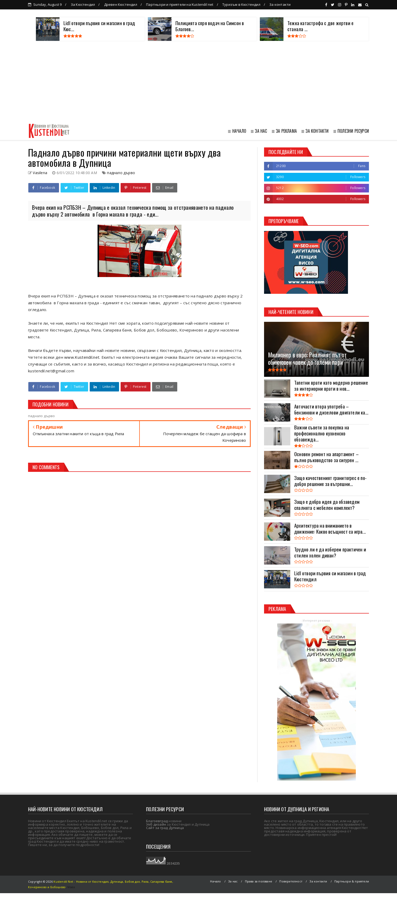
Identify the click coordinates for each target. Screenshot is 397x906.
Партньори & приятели (351, 881)
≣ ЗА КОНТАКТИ (315, 131)
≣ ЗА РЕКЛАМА (284, 131)
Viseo (71, 887)
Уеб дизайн (156, 824)
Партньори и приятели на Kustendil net (179, 4)
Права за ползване (258, 881)
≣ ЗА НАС (258, 131)
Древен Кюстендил (120, 4)
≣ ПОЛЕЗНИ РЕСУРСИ (351, 131)
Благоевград (157, 821)
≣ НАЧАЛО (237, 131)
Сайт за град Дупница (165, 827)
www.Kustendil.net (81, 357)
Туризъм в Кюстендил (241, 4)
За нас (233, 881)
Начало (215, 881)
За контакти (280, 4)
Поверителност (290, 881)
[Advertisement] (198, 82)
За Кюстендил (83, 4)
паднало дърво (121, 172)
